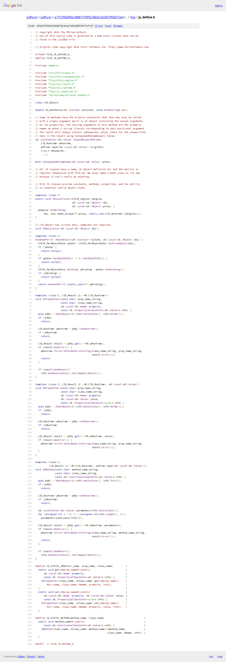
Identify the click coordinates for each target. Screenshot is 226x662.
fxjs (133, 17)
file (99, 25)
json (219, 656)
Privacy (31, 656)
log (108, 25)
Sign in (218, 5)
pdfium (31, 17)
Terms (40, 656)
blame (117, 25)
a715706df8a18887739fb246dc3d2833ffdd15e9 (89, 17)
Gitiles (21, 656)
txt (211, 656)
